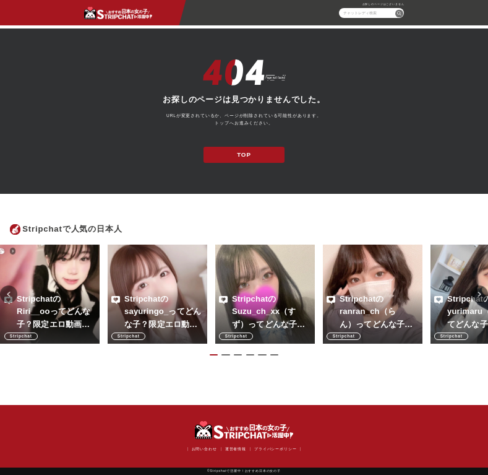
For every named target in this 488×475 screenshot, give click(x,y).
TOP (244, 154)
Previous (8, 294)
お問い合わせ (204, 449)
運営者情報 (235, 449)
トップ (222, 123)
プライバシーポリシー (275, 449)
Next (479, 294)
